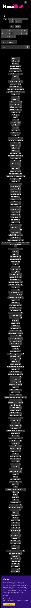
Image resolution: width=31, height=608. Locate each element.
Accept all (9, 604)
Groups (25, 19)
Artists (11, 21)
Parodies (19, 19)
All (2, 30)
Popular (18, 26)
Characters (18, 21)
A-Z (12, 26)
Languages (11, 19)
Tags (5, 19)
